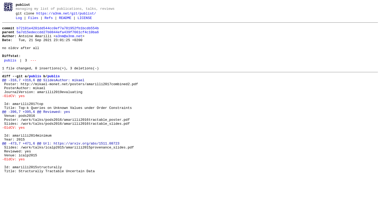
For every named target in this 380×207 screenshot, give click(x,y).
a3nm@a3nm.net (69, 40)
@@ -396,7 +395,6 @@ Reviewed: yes (36, 130)
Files (33, 20)
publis (10, 70)
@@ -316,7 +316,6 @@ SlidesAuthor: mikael (43, 92)
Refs (49, 20)
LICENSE (85, 20)
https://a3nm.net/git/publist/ (66, 15)
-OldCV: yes (13, 111)
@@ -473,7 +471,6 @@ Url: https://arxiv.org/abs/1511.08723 (61, 168)
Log (19, 20)
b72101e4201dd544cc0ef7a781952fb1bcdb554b (58, 31)
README (65, 20)
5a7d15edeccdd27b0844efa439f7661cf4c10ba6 (58, 36)
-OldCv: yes (13, 187)
